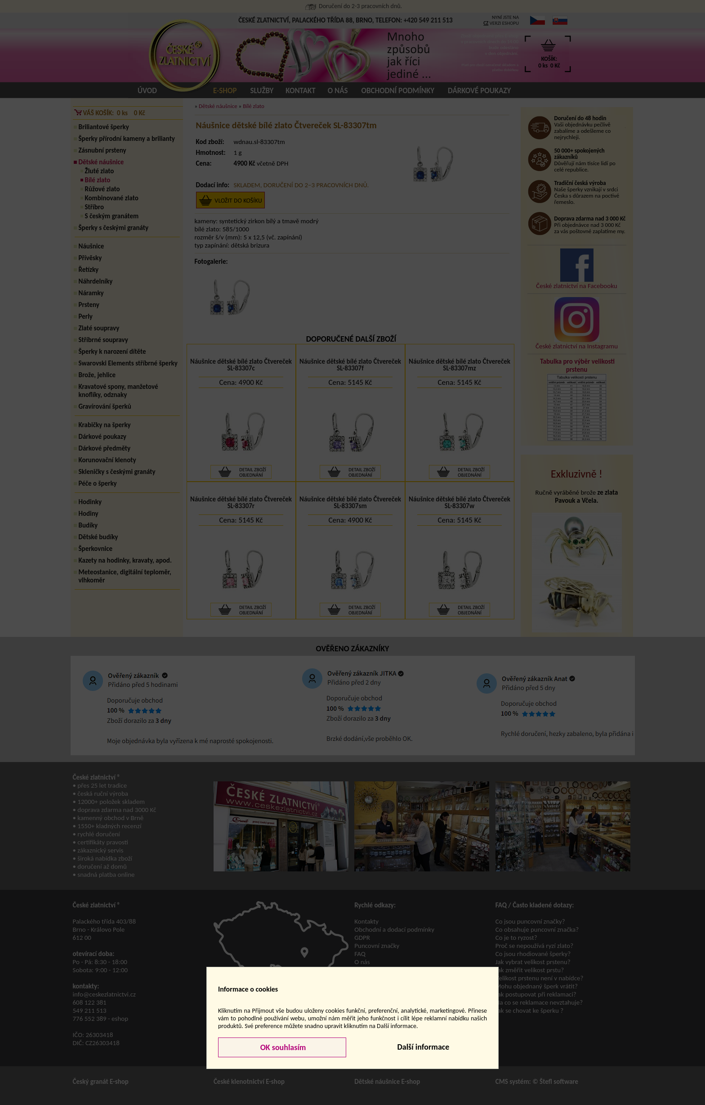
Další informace (423, 1047)
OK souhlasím (282, 1047)
